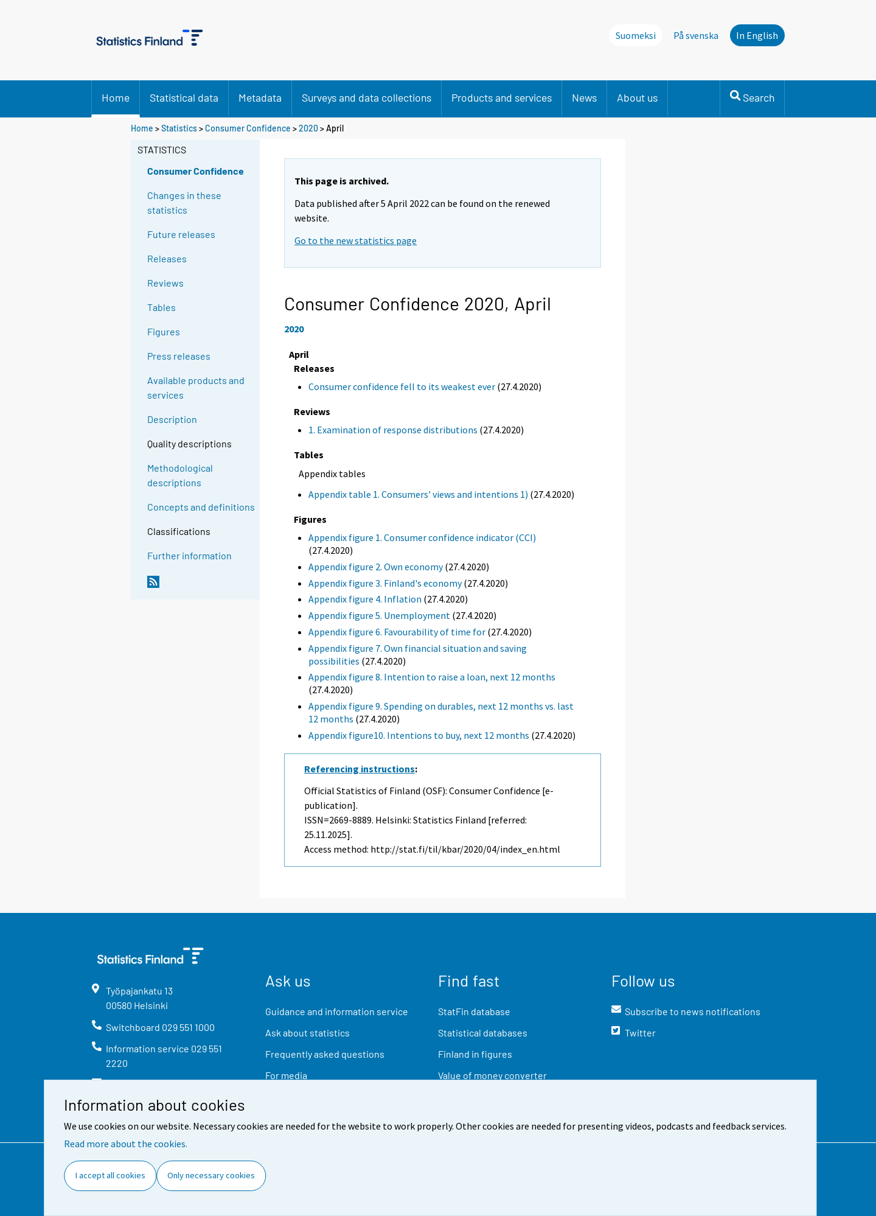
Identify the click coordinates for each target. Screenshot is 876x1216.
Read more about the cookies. (125, 1143)
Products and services (501, 97)
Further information (189, 555)
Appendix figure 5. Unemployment (379, 615)
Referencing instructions (359, 769)
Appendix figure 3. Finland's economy (385, 583)
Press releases (178, 356)
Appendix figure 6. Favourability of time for (396, 632)
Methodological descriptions (180, 475)
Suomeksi (636, 35)
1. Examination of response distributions (393, 430)
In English (757, 35)
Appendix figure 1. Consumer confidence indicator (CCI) (422, 537)
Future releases (181, 234)
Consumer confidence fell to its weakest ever (401, 386)
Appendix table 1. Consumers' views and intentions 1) (418, 494)
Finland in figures (475, 1054)
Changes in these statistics (184, 202)
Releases (167, 258)
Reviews (165, 282)
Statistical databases (482, 1032)
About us (637, 97)
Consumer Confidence (248, 128)
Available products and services (196, 387)
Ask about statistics (307, 1032)
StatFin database (474, 1011)
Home (116, 97)
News (584, 97)
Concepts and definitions (201, 506)
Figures (163, 331)
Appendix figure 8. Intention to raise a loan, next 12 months (431, 677)
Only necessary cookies (211, 1175)
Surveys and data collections (366, 97)
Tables (161, 307)
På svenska (695, 35)
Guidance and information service (336, 1011)
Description (172, 419)
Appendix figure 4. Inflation (365, 599)
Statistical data (184, 97)
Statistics (179, 128)
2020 (308, 128)
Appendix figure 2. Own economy (375, 567)
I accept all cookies (110, 1175)
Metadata (260, 97)
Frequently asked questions (324, 1054)
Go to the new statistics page (355, 240)
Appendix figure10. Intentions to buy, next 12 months (418, 735)
